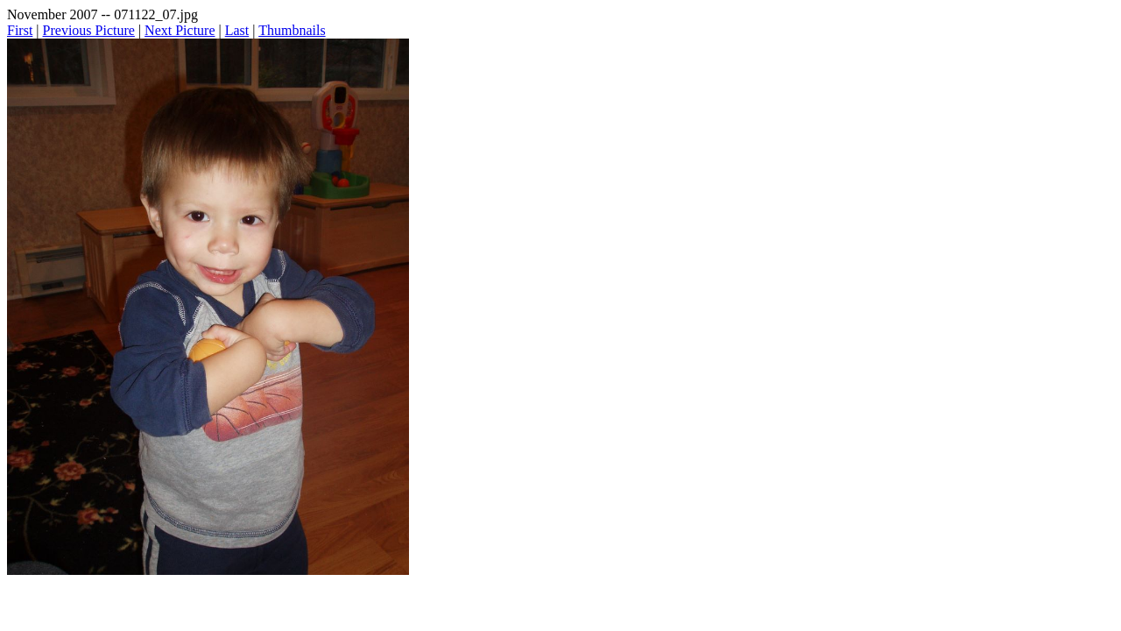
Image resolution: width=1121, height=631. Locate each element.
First (19, 30)
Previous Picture (89, 30)
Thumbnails (291, 30)
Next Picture (180, 30)
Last (237, 30)
